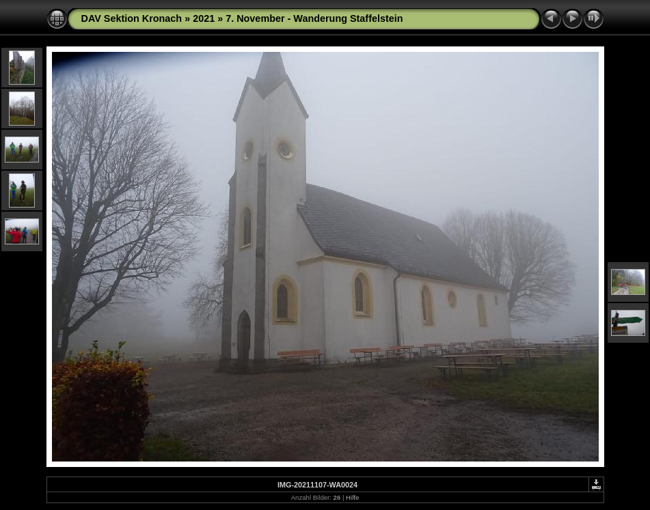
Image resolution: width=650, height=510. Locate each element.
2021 (204, 18)
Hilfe (352, 497)
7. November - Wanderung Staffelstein (314, 18)
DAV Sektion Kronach (131, 18)
